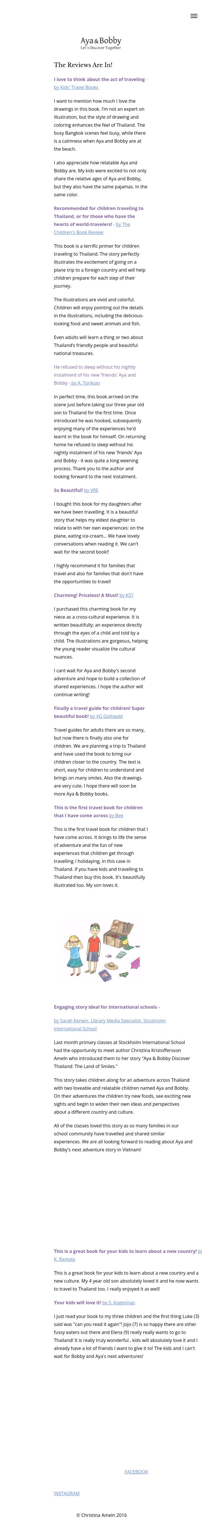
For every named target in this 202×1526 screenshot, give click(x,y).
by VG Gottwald (106, 716)
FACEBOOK (136, 1472)
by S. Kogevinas (118, 1302)
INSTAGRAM (67, 1493)
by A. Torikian (85, 383)
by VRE (91, 490)
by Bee (116, 815)
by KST (127, 595)
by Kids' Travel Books (76, 87)
